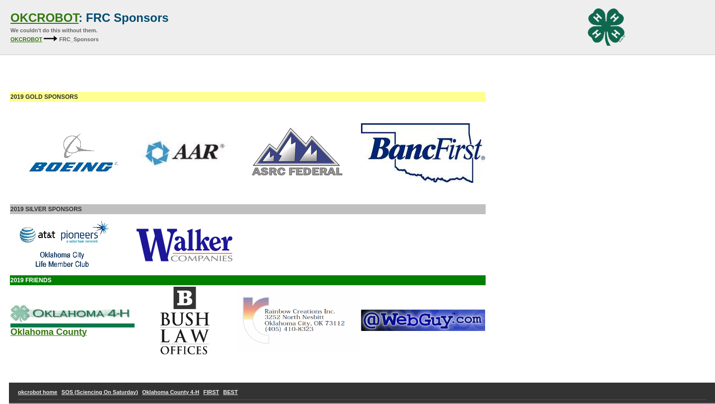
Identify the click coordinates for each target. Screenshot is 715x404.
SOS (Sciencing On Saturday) (100, 392)
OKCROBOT (44, 17)
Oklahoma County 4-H (170, 392)
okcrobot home (37, 392)
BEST (230, 392)
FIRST (211, 392)
